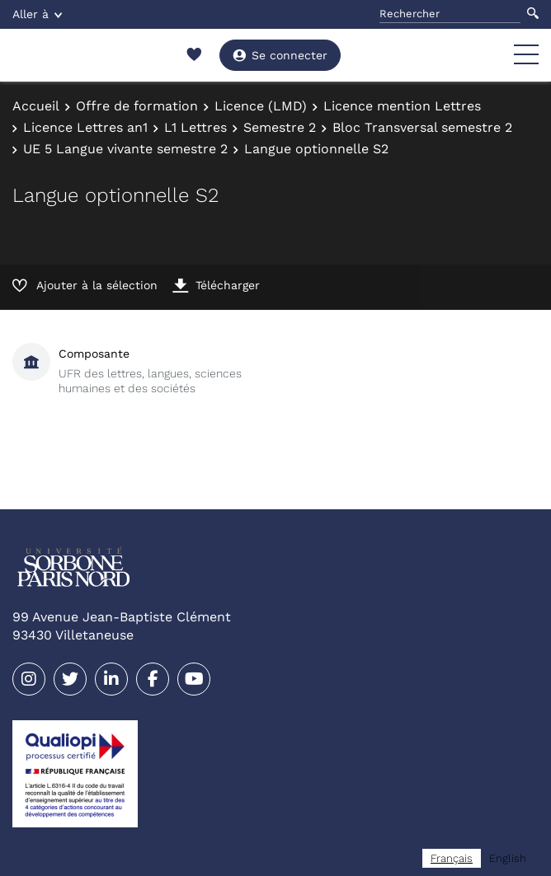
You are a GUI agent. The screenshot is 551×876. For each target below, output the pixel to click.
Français (452, 858)
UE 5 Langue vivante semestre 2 (125, 149)
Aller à (37, 14)
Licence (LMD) (260, 106)
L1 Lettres (195, 127)
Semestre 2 (279, 127)
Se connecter (280, 55)
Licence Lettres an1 (85, 127)
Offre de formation (137, 106)
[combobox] (451, 858)
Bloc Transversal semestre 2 (422, 127)
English (507, 858)
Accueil (35, 106)
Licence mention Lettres (402, 106)
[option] (508, 858)
